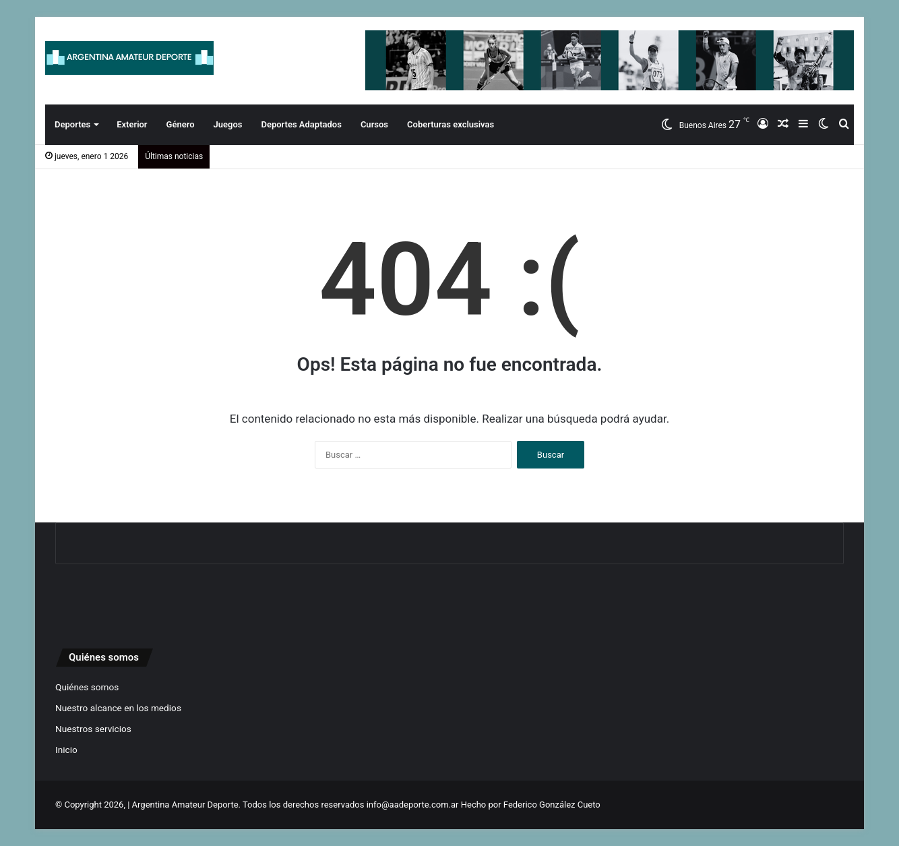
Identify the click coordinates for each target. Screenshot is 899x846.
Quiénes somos (87, 687)
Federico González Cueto (551, 804)
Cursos (374, 124)
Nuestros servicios (93, 728)
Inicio (66, 749)
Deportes (72, 124)
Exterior (132, 124)
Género (180, 124)
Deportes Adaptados (301, 124)
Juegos (228, 124)
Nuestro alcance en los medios (118, 707)
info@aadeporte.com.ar (413, 804)
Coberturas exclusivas (450, 124)
